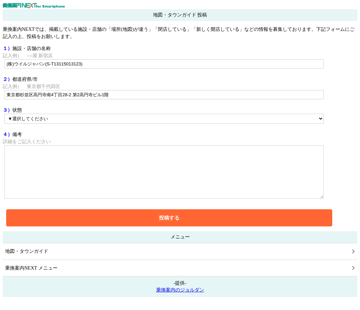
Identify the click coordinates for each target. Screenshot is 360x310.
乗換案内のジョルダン (180, 300)
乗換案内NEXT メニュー (31, 278)
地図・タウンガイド (26, 261)
